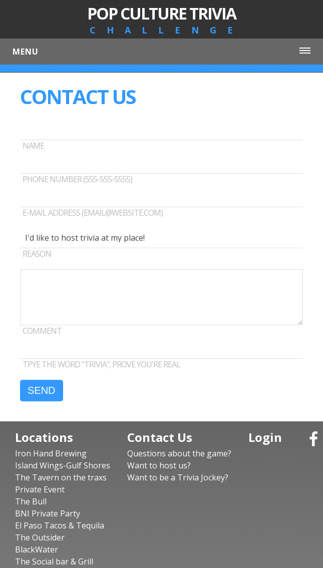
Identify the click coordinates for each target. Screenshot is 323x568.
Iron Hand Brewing (51, 453)
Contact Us (159, 437)
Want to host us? (159, 465)
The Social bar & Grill (54, 561)
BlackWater (36, 549)
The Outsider (40, 537)
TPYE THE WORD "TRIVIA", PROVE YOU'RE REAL (101, 364)
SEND (42, 390)
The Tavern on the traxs (61, 477)
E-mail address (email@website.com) (93, 212)
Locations (44, 437)
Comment (42, 330)
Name (33, 145)
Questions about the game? (179, 453)
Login (265, 437)
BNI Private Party (47, 513)
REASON (37, 253)
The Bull (31, 501)
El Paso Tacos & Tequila (59, 525)
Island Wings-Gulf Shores (62, 465)
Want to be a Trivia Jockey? (177, 477)
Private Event (40, 489)
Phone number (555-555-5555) (77, 179)
